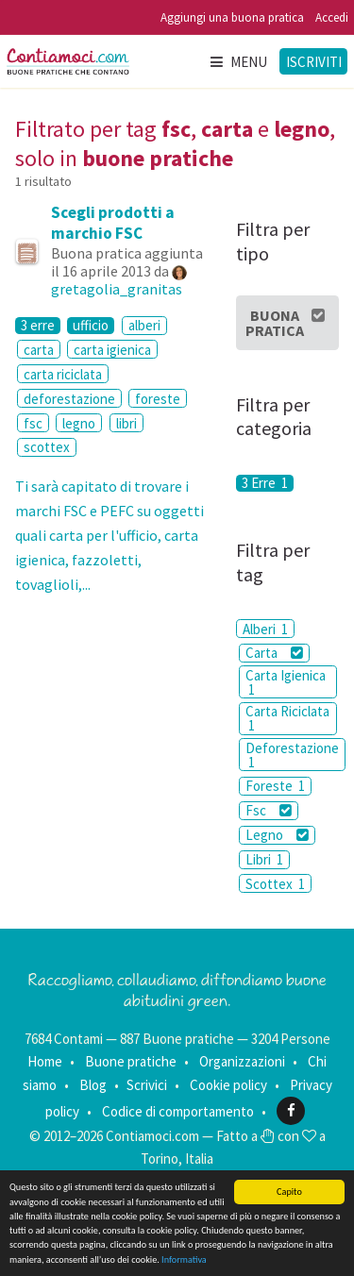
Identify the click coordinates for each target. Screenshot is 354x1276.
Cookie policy (228, 1085)
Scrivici (146, 1085)
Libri (264, 859)
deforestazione (69, 399)
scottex (47, 447)
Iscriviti (314, 62)
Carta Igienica (285, 682)
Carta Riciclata (287, 718)
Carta (274, 653)
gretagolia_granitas (116, 288)
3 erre (38, 325)
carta (39, 350)
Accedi (331, 17)
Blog (93, 1085)
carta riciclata (63, 374)
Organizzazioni (242, 1061)
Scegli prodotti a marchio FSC (113, 222)
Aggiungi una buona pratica (232, 17)
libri (126, 423)
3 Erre (265, 483)
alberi (144, 325)
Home (44, 1061)
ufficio (91, 325)
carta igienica (112, 350)
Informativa (184, 1259)
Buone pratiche (131, 1061)
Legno (277, 835)
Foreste (275, 786)
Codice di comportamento (178, 1110)
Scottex (275, 884)
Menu (238, 62)
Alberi (265, 629)
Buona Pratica (285, 323)
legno (78, 423)
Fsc (268, 810)
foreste (157, 399)
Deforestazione (292, 755)
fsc (33, 423)
